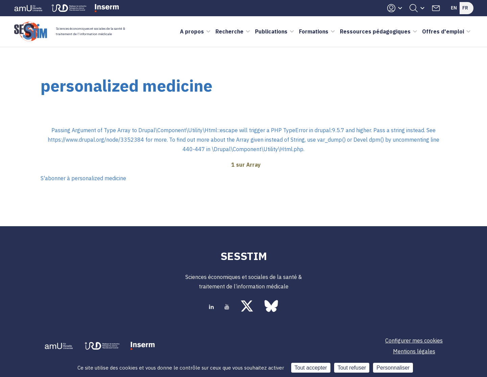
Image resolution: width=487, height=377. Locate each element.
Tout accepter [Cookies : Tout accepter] (311, 368)
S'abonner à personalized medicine (83, 178)
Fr (465, 8)
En (454, 8)
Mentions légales (414, 351)
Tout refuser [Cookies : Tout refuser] (352, 368)
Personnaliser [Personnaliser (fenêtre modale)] (393, 368)
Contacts (436, 8)
